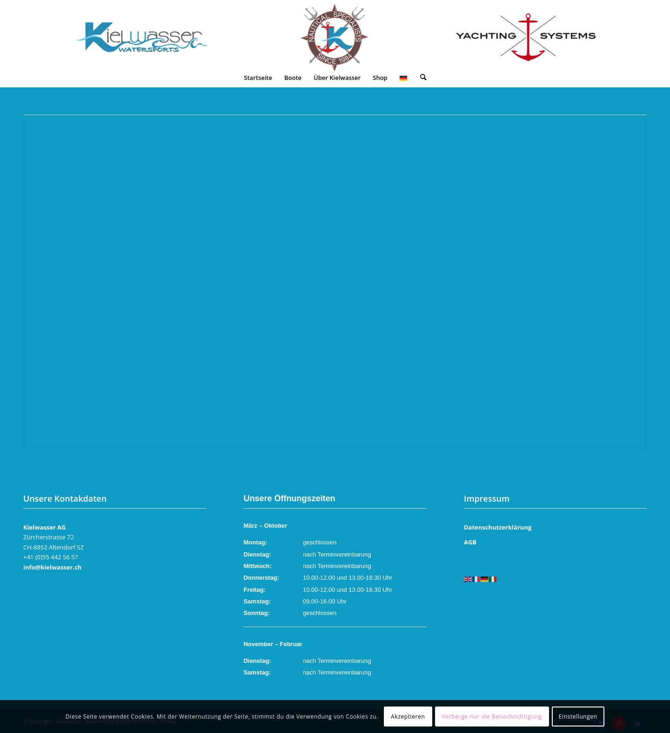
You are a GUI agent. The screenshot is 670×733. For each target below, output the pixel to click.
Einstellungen (578, 716)
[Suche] (423, 78)
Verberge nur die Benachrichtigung (492, 716)
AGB (470, 542)
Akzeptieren (408, 716)
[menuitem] (258, 78)
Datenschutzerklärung (497, 527)
